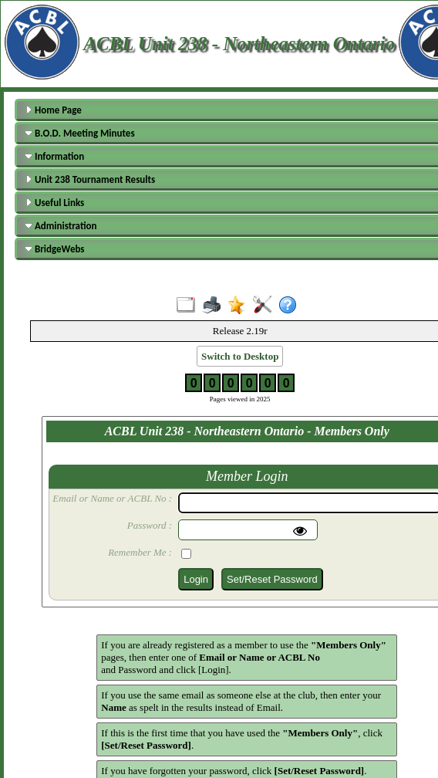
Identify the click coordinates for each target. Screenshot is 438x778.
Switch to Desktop (239, 356)
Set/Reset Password (272, 579)
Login (196, 579)
